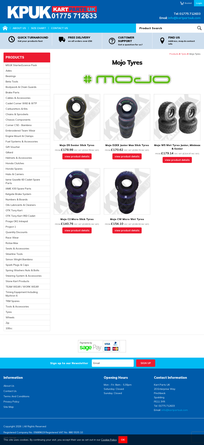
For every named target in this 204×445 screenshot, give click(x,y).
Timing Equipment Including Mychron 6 (22, 294)
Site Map (9, 406)
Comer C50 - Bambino (19, 125)
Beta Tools (12, 81)
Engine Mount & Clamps (19, 136)
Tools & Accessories (17, 306)
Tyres (184, 54)
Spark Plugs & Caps (17, 264)
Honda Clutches (15, 163)
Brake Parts (12, 92)
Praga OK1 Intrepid (17, 221)
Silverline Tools (14, 254)
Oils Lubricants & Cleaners (21, 205)
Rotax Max (12, 243)
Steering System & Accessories (24, 275)
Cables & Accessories (18, 97)
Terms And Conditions (16, 396)
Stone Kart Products (17, 281)
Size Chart (38, 28)
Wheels (10, 317)
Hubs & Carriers (15, 174)
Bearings (11, 76)
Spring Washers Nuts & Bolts (22, 270)
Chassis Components (18, 119)
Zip (7, 322)
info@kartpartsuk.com (184, 18)
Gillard (9, 152)
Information (13, 378)
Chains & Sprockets (17, 114)
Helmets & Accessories (19, 157)
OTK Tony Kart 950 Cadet (20, 215)
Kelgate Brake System (18, 194)
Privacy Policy (11, 401)
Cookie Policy (108, 439)
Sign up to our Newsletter (69, 363)
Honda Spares (14, 168)
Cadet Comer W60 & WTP (21, 103)
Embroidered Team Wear (20, 130)
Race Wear (12, 237)
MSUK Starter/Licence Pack (21, 65)
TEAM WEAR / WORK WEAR (22, 286)
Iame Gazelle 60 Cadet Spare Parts (23, 181)
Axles (9, 70)
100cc (9, 328)
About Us (19, 28)
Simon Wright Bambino (19, 259)
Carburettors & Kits (17, 108)
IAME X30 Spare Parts (18, 188)
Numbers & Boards (17, 199)
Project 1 (11, 226)
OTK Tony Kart (14, 210)
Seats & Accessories (17, 248)
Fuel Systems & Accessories (22, 141)
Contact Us (59, 28)
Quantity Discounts (16, 232)
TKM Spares (13, 301)
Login (199, 3)
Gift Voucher (13, 147)
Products (174, 54)
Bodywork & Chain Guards (21, 87)
